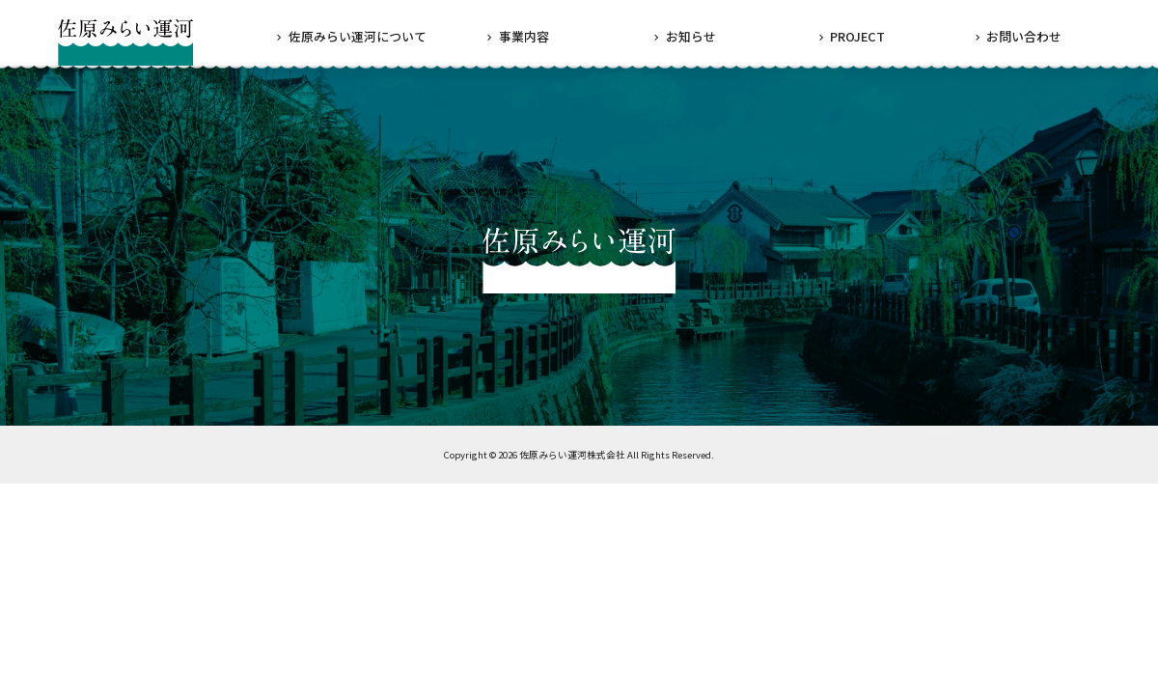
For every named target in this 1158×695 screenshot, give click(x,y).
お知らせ (691, 36)
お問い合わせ (1024, 36)
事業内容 (524, 36)
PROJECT (857, 36)
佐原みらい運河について (358, 36)
